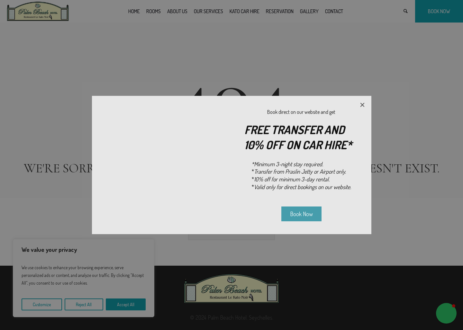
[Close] (362, 105)
